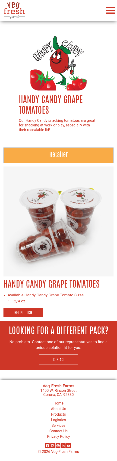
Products (58, 414)
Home (58, 403)
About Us (58, 409)
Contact (58, 360)
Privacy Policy (58, 436)
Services (58, 425)
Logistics (58, 420)
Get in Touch (23, 313)
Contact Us (58, 431)
